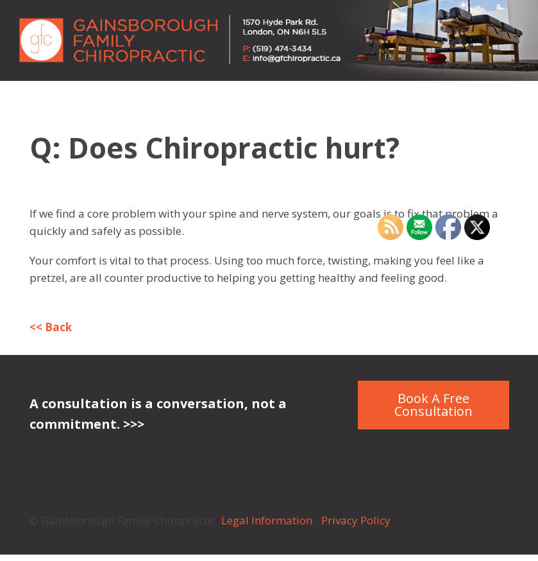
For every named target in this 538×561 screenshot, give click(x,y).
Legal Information (266, 520)
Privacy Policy (357, 520)
